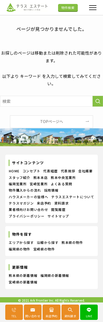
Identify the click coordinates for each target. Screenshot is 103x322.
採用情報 (51, 190)
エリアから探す (21, 242)
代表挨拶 (68, 170)
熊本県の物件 (72, 242)
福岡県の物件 (19, 249)
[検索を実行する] (97, 101)
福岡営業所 (18, 183)
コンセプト (31, 170)
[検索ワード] (51, 101)
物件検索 (67, 7)
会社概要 (85, 170)
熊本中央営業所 (63, 177)
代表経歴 (50, 170)
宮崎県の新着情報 (23, 282)
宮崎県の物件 (44, 249)
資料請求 (61, 203)
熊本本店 (40, 177)
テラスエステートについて (72, 196)
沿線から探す (47, 242)
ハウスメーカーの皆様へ (28, 196)
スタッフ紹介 (19, 177)
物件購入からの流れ (25, 190)
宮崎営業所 (39, 183)
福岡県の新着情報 (54, 275)
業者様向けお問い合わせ (28, 209)
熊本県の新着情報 (23, 275)
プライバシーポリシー (26, 216)
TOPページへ (51, 121)
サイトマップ (58, 216)
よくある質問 (61, 183)
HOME (14, 170)
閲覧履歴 (58, 209)
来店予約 (44, 203)
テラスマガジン (21, 203)
